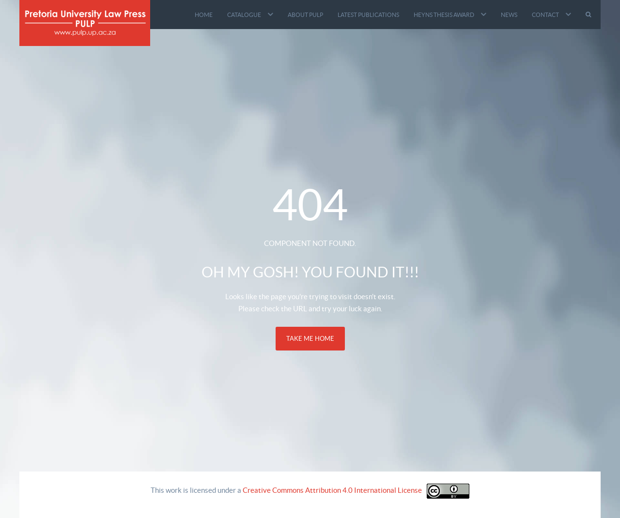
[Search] (589, 14)
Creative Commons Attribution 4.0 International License (332, 490)
